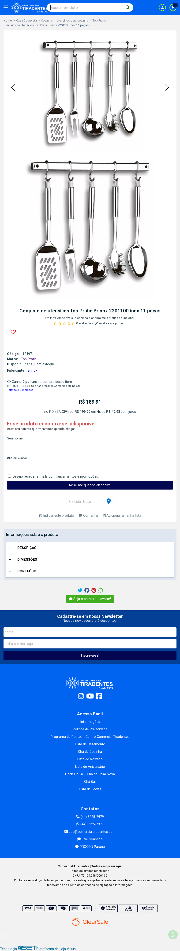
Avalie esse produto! (110, 323)
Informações (90, 722)
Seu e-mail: (17, 458)
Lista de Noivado (90, 759)
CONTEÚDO (26, 571)
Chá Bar (90, 782)
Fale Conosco (89, 839)
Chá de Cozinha (90, 752)
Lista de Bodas (90, 789)
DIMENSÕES (27, 560)
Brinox (32, 371)
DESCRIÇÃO (27, 548)
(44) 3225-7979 (90, 817)
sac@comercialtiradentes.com (89, 832)
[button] (12, 87)
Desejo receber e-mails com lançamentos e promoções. (56, 477)
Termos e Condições (20, 389)
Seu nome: (15, 438)
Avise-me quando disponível (90, 485)
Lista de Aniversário (90, 767)
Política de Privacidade (90, 729)
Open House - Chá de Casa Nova (90, 774)
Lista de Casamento (90, 744)
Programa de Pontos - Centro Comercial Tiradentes (90, 737)
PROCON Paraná (90, 847)
